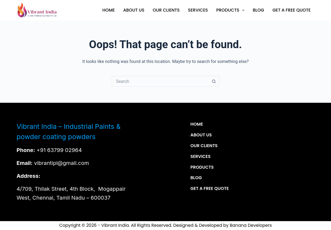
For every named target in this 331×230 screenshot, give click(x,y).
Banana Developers (251, 225)
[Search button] (214, 81)
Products (231, 10)
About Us (134, 10)
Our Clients (166, 10)
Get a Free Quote (291, 10)
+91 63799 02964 (59, 150)
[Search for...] (160, 81)
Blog (258, 10)
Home (108, 10)
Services (198, 10)
